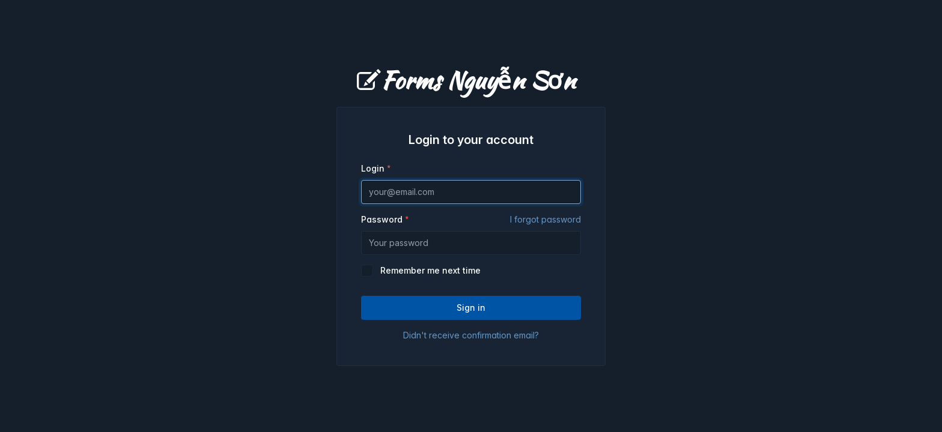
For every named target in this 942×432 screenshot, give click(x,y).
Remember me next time (430, 270)
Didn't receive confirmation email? (471, 335)
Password (471, 220)
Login (372, 168)
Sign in (471, 307)
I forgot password (545, 219)
